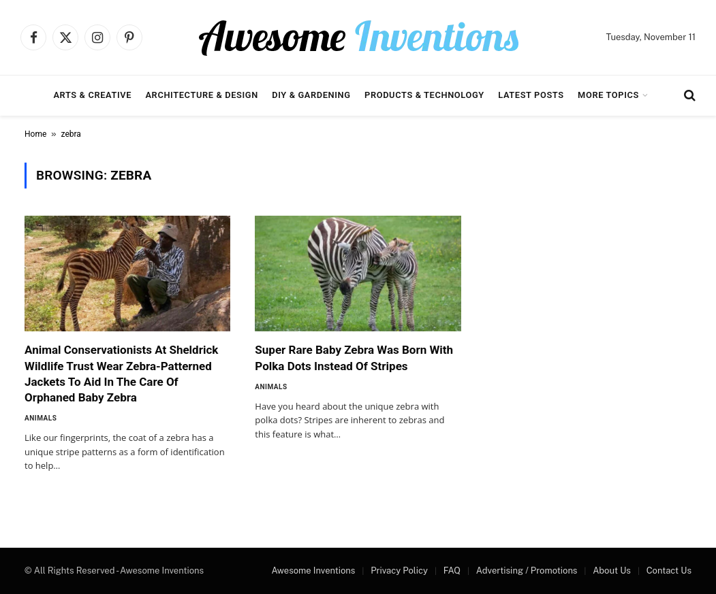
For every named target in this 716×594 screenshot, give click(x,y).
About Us (612, 570)
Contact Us (669, 570)
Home (35, 134)
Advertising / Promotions (527, 570)
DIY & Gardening (311, 95)
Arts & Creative (92, 95)
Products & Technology (424, 95)
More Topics (608, 95)
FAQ (452, 570)
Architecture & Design (201, 95)
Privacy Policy (399, 570)
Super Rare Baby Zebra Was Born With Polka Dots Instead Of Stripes (354, 357)
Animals (41, 418)
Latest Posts (531, 95)
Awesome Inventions (313, 570)
